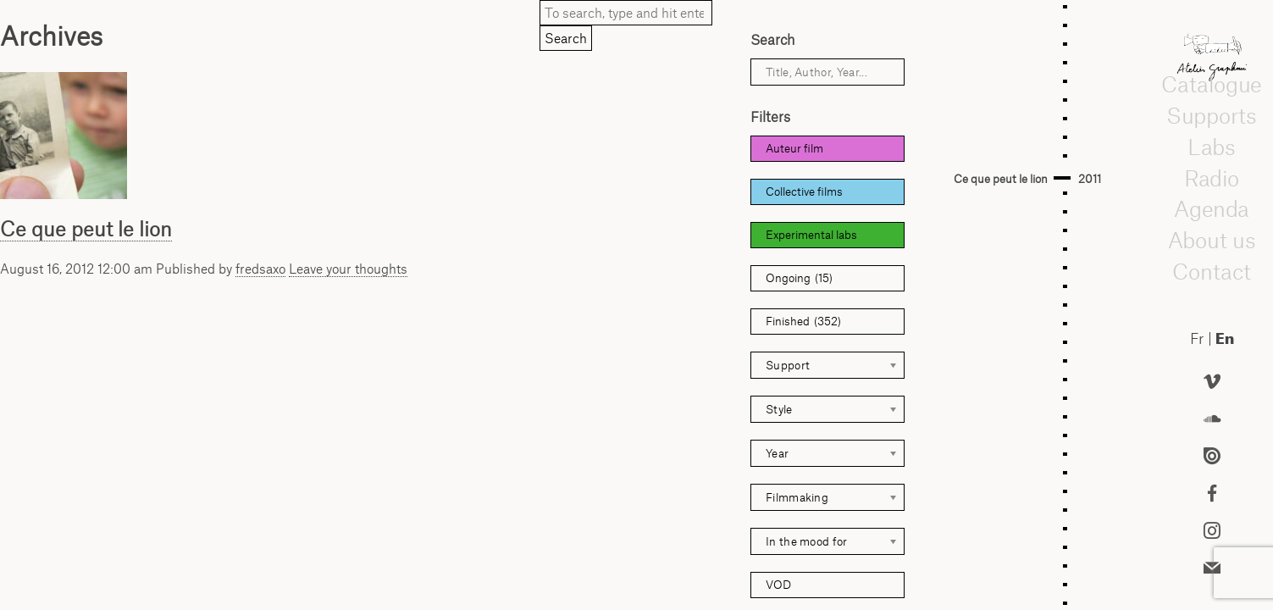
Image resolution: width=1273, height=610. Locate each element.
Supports (1211, 115)
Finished (803, 321)
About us (1212, 239)
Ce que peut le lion (86, 229)
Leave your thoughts (348, 268)
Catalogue (1211, 84)
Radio (1212, 178)
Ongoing (799, 278)
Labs (1212, 146)
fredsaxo (260, 268)
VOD (778, 584)
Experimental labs (811, 234)
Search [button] (566, 38)
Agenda (1211, 208)
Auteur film (794, 148)
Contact (1211, 271)
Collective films (804, 191)
